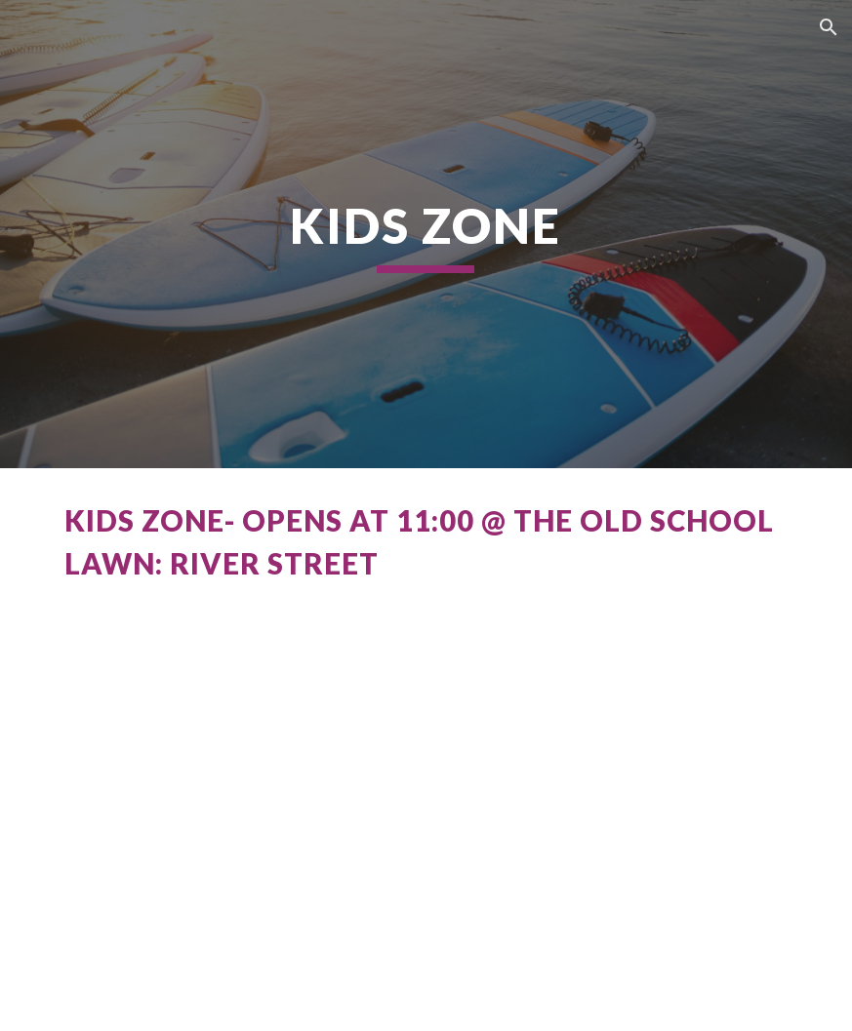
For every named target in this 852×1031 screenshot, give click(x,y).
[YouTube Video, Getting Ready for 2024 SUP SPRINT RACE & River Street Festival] (426, 841)
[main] (426, 234)
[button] (828, 27)
